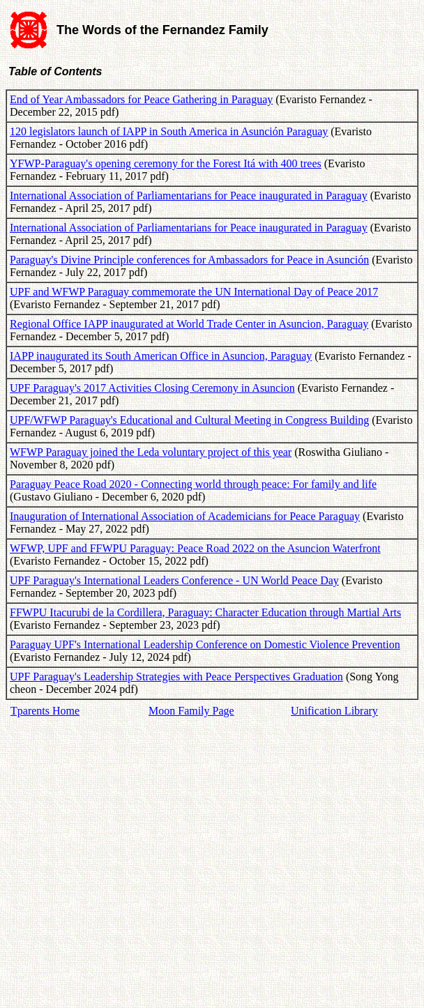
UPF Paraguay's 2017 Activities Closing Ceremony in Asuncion (152, 388)
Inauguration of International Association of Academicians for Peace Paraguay (185, 516)
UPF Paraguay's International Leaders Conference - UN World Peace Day (174, 580)
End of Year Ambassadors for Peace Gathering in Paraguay (141, 99)
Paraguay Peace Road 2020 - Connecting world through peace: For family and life (193, 484)
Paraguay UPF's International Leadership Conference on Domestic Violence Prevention (205, 644)
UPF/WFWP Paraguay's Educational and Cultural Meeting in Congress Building (189, 420)
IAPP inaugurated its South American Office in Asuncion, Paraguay (161, 356)
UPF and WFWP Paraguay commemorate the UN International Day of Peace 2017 (194, 292)
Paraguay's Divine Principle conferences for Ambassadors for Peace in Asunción (189, 260)
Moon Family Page (191, 711)
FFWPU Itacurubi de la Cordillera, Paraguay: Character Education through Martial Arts (205, 612)
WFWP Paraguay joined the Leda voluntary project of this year (151, 452)
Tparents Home (45, 711)
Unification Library (334, 711)
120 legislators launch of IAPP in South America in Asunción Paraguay (169, 131)
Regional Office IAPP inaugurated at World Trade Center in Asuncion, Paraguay (189, 324)
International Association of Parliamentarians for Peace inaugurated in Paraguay (189, 195)
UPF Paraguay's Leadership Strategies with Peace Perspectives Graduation (176, 676)
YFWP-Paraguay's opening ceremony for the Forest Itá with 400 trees (165, 163)
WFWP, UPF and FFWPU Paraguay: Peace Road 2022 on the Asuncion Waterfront (195, 548)
